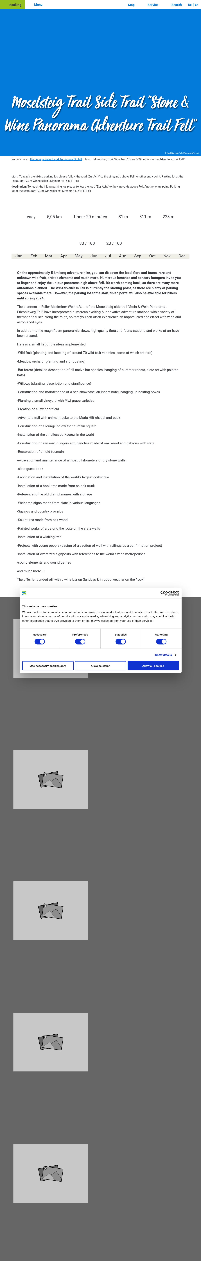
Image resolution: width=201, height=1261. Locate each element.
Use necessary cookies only (48, 665)
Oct (152, 256)
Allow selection (100, 665)
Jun (94, 256)
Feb (33, 256)
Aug (122, 256)
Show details (163, 654)
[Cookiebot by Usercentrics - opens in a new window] (163, 593)
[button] (12, 4)
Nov (167, 256)
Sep (137, 256)
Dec (182, 256)
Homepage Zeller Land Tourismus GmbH (56, 159)
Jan (18, 256)
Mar (48, 256)
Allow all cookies (153, 665)
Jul (108, 256)
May (79, 256)
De (190, 4)
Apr (63, 256)
